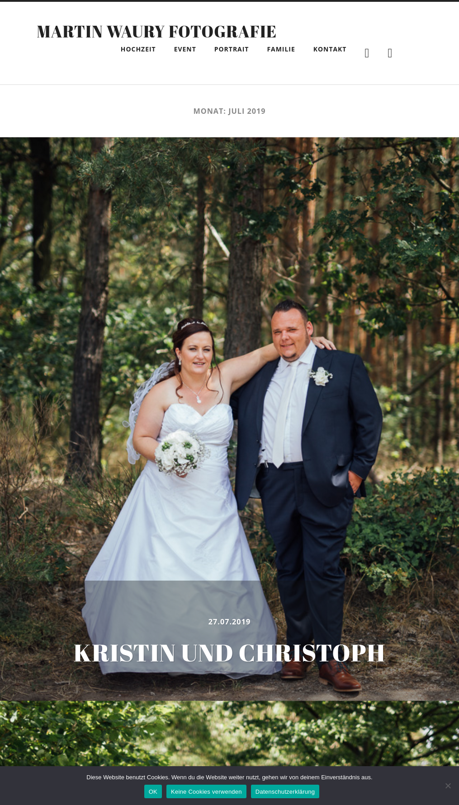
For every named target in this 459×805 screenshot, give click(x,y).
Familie (281, 49)
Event (185, 49)
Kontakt (330, 49)
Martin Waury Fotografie (157, 31)
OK (153, 791)
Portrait (231, 49)
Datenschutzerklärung (285, 791)
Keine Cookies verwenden (206, 791)
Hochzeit (138, 49)
